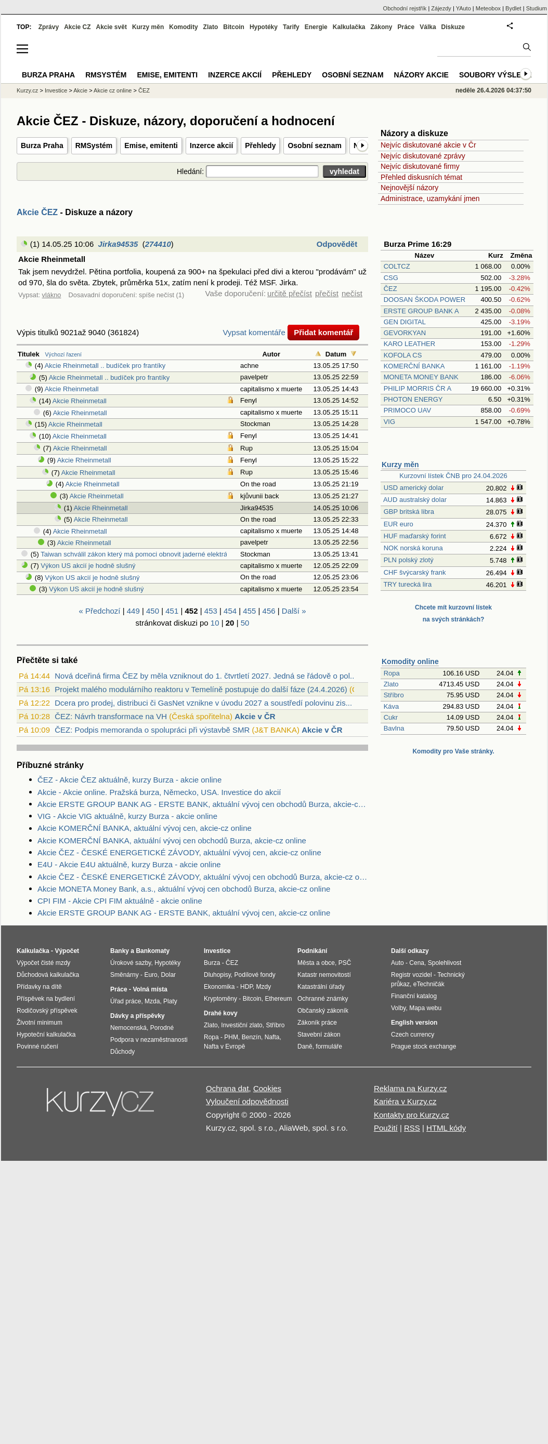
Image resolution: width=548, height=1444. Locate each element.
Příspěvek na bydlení (46, 998)
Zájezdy (441, 8)
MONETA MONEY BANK (421, 377)
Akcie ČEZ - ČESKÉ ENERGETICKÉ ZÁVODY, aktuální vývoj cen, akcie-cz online (179, 852)
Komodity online (410, 661)
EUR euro (398, 524)
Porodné (162, 1027)
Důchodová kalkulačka (48, 974)
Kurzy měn (400, 464)
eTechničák (429, 984)
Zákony (381, 27)
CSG (391, 278)
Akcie (80, 90)
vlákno (51, 295)
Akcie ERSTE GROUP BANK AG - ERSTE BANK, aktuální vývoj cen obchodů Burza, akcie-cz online (202, 804)
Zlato (391, 684)
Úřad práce (125, 1001)
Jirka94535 (118, 244)
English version (414, 1022)
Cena (416, 962)
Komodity (183, 27)
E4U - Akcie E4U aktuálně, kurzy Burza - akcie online (129, 864)
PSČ (344, 962)
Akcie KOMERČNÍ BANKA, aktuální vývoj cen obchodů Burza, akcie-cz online (171, 840)
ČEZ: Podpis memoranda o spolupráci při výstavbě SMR (152, 729)
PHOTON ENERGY (413, 399)
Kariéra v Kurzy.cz (405, 1101)
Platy (170, 1001)
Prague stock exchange (423, 1046)
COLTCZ (397, 266)
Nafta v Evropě (224, 1046)
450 (152, 610)
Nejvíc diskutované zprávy (423, 156)
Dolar (168, 974)
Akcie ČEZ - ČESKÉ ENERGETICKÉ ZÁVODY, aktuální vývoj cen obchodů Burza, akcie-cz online (202, 876)
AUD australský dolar (415, 500)
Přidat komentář (323, 332)
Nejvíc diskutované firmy (420, 166)
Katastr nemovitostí (324, 974)
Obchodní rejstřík (405, 8)
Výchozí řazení (63, 354)
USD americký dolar (414, 488)
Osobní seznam (314, 145)
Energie (316, 27)
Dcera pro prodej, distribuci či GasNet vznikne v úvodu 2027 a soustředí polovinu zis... (203, 702)
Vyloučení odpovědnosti (247, 1101)
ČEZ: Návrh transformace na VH (111, 716)
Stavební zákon (319, 1034)
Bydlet (513, 8)
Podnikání (312, 951)
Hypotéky (264, 27)
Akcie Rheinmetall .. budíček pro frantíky (105, 365)
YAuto (463, 8)
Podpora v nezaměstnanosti (149, 1039)
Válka (428, 27)
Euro (150, 974)
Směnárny (124, 974)
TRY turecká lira (407, 584)
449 (133, 610)
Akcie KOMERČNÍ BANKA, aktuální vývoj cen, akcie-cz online (144, 828)
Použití (386, 1127)
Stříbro (394, 695)
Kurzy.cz (27, 90)
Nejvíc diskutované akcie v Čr (428, 145)
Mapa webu (425, 1008)
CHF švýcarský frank (415, 572)
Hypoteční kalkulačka (46, 1034)
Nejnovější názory (409, 187)
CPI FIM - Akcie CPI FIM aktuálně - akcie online (119, 900)
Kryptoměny (220, 998)
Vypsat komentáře (254, 332)
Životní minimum (39, 1022)
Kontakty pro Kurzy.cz (411, 1114)
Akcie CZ (77, 27)
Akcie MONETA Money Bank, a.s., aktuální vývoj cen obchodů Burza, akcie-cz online (183, 888)
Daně (304, 1046)
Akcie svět (111, 27)
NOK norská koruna (413, 548)
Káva (391, 706)
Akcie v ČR (254, 716)
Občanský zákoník (322, 1010)
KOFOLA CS (403, 355)
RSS (412, 1127)
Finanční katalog (414, 996)
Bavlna (394, 728)
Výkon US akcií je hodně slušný (88, 565)
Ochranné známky (322, 998)
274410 (158, 244)
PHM (231, 1037)
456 (269, 610)
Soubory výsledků (498, 75)
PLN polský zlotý (409, 560)
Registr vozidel (411, 974)
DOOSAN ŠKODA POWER (424, 299)
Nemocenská (128, 1027)
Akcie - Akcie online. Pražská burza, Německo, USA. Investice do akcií (159, 792)
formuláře (329, 1046)
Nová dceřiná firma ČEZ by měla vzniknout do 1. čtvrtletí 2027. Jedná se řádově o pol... (205, 675)
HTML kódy (446, 1127)
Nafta (272, 1037)
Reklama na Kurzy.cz (410, 1088)
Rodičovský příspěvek (47, 1010)
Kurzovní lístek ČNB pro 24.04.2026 (453, 476)
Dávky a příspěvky (137, 1015)
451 (171, 610)
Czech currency (412, 1034)
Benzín (251, 1037)
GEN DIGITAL (405, 322)
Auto (397, 962)
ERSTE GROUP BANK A (421, 311)
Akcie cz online (113, 90)
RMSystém (94, 145)
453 (210, 610)
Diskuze (453, 27)
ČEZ (390, 289)
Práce (406, 27)
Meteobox (488, 8)
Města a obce (316, 962)
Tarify (291, 27)
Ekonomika (219, 986)
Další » (294, 610)
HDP (246, 986)
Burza (212, 962)
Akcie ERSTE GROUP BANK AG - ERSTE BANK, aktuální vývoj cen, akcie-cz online (183, 912)
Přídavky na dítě (39, 986)
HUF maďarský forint (415, 536)
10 (215, 622)
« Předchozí (99, 610)
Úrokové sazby (130, 962)
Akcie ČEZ (37, 212)
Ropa (392, 673)
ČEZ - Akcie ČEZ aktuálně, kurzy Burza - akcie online (129, 779)
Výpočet (67, 951)
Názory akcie (421, 75)
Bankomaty (152, 951)
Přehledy (260, 145)
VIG (389, 422)
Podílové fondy (254, 974)
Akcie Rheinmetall (72, 389)
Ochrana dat (227, 1088)
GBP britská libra (409, 511)
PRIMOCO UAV (408, 410)
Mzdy (263, 986)
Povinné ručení (37, 1046)
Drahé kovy (221, 1013)
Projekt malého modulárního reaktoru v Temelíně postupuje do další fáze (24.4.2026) (201, 689)
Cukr (391, 717)
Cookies (267, 1088)
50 (245, 622)
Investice (56, 90)
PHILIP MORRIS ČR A (417, 388)
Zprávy (48, 27)
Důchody (122, 1051)
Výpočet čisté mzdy (43, 962)
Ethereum (278, 998)
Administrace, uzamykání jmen (430, 198)
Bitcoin (233, 27)
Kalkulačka (349, 27)
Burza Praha (42, 145)
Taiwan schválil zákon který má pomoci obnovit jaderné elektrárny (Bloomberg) (158, 554)
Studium (536, 8)
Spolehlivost (445, 962)
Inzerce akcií (211, 145)
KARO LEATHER (409, 344)
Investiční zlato (241, 1025)
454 (230, 610)
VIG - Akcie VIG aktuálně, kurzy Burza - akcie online (127, 816)
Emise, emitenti (151, 145)
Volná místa (150, 989)
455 (249, 610)
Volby (398, 1008)
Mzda (152, 1001)
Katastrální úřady (321, 986)
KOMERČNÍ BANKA (414, 366)
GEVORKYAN (405, 333)
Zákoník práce (317, 1022)
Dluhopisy (217, 974)
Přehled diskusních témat (421, 177)
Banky (119, 951)
